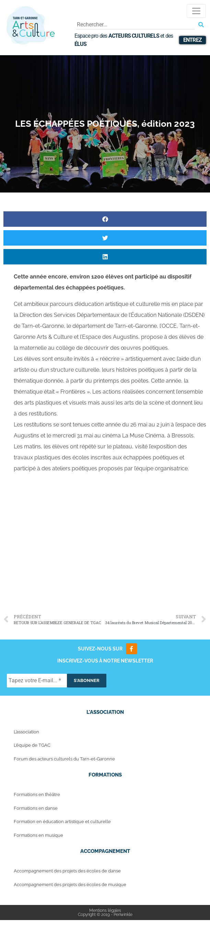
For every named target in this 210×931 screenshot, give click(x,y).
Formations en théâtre (37, 794)
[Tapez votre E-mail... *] (37, 680)
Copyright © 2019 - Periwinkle (105, 914)
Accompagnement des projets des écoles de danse (67, 870)
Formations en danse (36, 808)
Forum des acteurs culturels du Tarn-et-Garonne (64, 758)
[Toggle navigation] (196, 11)
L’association (26, 731)
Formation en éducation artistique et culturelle (62, 821)
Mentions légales (105, 910)
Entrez (192, 40)
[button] (105, 219)
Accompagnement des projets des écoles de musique (70, 884)
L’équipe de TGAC (32, 745)
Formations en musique (38, 835)
